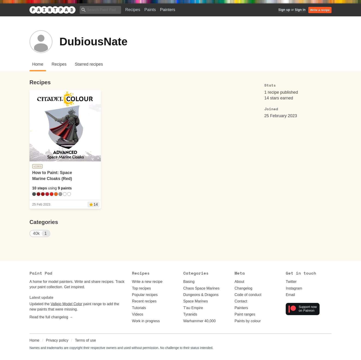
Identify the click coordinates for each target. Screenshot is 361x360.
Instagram (294, 288)
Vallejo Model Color (66, 304)
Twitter (291, 282)
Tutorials (139, 308)
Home (34, 340)
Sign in (300, 10)
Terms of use (85, 340)
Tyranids (190, 314)
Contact (241, 301)
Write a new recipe (147, 282)
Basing (189, 282)
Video (37, 166)
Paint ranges (245, 314)
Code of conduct (248, 295)
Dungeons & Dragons (200, 295)
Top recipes (141, 288)
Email (290, 295)
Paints (150, 9)
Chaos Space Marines (201, 288)
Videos (137, 314)
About (239, 282)
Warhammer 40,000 (199, 321)
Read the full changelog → (51, 317)
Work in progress (146, 321)
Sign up (284, 10)
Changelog (243, 288)
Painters (167, 9)
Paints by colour (248, 321)
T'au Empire (193, 308)
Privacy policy (57, 340)
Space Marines (195, 301)
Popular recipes (144, 295)
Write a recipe (320, 10)
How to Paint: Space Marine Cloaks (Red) (52, 175)
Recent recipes (144, 301)
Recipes (132, 9)
